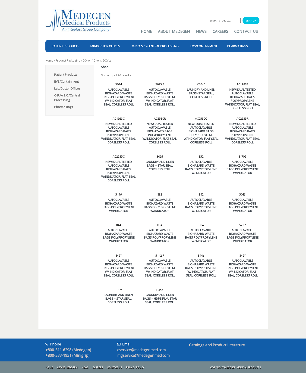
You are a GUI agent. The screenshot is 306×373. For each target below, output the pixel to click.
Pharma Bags (63, 107)
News (201, 31)
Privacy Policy (135, 367)
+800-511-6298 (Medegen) (68, 349)
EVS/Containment (66, 81)
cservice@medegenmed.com (141, 349)
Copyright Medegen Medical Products (235, 367)
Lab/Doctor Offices (67, 88)
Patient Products (65, 74)
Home (146, 31)
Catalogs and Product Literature (217, 345)
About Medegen (174, 31)
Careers (220, 31)
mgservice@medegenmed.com (143, 355)
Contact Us (246, 31)
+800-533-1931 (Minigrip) (67, 355)
